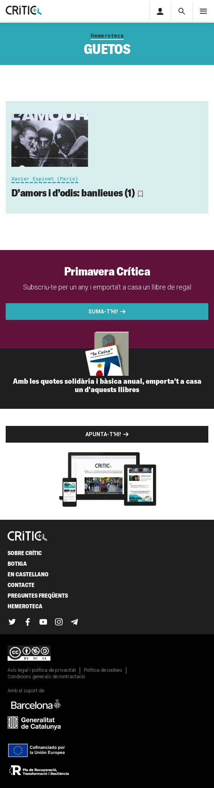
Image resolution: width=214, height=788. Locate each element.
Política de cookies (103, 670)
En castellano (28, 574)
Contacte (21, 585)
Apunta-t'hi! (103, 434)
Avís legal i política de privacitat (42, 670)
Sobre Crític (25, 553)
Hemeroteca (107, 35)
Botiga (17, 563)
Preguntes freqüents (38, 595)
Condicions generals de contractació (46, 676)
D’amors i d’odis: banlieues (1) (73, 192)
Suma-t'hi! (103, 312)
